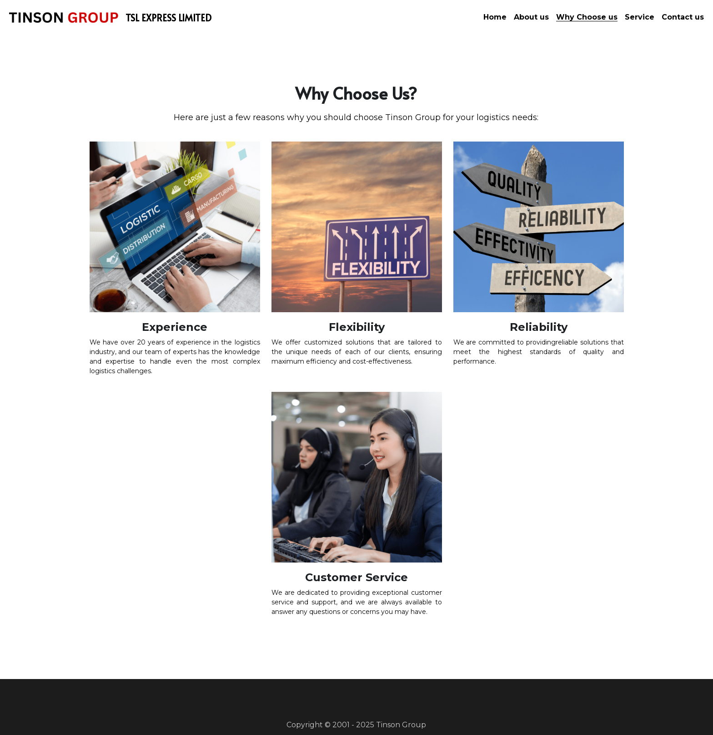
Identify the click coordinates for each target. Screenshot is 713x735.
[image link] (63, 16)
